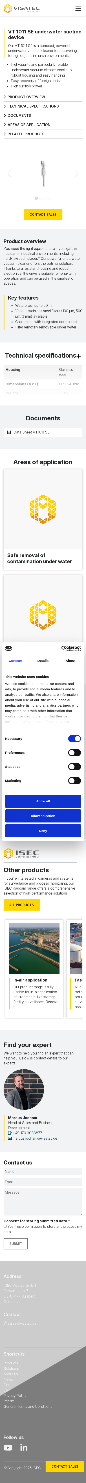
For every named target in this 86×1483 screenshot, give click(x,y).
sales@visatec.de (22, 1323)
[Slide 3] (49, 198)
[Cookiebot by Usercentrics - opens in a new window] (61, 648)
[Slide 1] (40, 198)
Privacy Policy (15, 1395)
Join (7, 1390)
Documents (17, 115)
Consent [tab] (15, 661)
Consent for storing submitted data (37, 1221)
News (8, 1379)
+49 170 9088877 (25, 1133)
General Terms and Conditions (28, 1406)
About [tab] (70, 661)
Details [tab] (43, 661)
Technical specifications (31, 106)
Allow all (43, 801)
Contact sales (43, 214)
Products (11, 1363)
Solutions (11, 1368)
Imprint (9, 1401)
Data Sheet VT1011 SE (28, 432)
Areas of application (27, 124)
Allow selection (43, 816)
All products (21, 905)
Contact (10, 1384)
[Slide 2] (45, 198)
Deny (43, 831)
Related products (24, 134)
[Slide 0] (36, 198)
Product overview (24, 97)
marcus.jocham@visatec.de (32, 1138)
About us (11, 1374)
